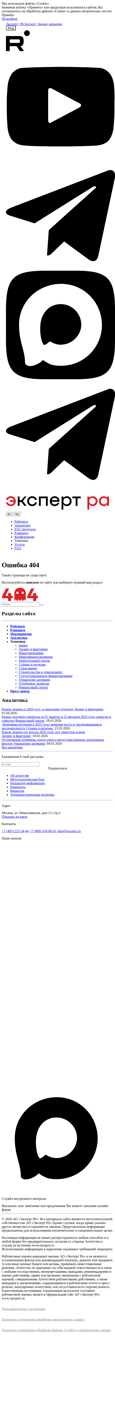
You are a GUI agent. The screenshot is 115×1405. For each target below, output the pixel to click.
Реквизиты (18, 787)
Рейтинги (21, 521)
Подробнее (9, 19)
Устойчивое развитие (34, 683)
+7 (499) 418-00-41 (42, 831)
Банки (23, 645)
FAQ (17, 548)
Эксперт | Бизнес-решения (43, 24)
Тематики (21, 540)
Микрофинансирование (36, 657)
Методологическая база (27, 779)
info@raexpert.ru (69, 831)
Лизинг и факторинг (33, 649)
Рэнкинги (21, 533)
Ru (17, 514)
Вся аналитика (12, 747)
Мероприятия (21, 634)
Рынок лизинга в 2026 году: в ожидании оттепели (37, 709)
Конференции (24, 537)
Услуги (19, 544)
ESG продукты (25, 529)
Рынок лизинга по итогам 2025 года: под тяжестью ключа (43, 732)
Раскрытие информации (27, 783)
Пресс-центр (20, 691)
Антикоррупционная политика (32, 794)
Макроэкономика (31, 653)
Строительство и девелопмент (40, 672)
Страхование (28, 668)
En (9, 514)
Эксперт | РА (15, 24)
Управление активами (34, 680)
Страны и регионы (32, 664)
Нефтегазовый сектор (34, 660)
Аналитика (22, 525)
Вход (11, 28)
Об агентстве (19, 775)
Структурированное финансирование (46, 676)
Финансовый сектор (33, 687)
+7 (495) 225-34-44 (15, 831)
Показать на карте (15, 816)
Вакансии (17, 791)
